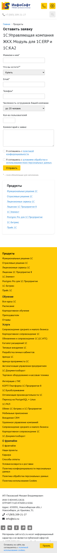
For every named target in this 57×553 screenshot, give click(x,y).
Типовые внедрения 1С (14, 347)
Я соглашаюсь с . (20, 152)
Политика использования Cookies (19, 480)
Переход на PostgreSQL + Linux (19, 399)
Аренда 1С (7, 356)
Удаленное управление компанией (20, 422)
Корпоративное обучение (15, 310)
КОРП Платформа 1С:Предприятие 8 (21, 385)
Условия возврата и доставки (17, 463)
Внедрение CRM (10, 417)
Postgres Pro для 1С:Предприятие (25, 217)
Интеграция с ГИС (11, 381)
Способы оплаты (11, 459)
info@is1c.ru (12, 518)
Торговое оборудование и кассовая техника (25, 375)
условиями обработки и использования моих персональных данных (29, 161)
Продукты (8, 253)
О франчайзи (9, 445)
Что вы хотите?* (11, 66)
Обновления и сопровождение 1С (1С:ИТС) (24, 338)
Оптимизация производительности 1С (22, 394)
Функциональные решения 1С (22, 191)
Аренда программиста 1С (15, 361)
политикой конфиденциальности (20, 152)
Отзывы (6, 319)
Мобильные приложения (15, 413)
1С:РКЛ (6, 403)
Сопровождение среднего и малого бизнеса (25, 329)
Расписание (8, 306)
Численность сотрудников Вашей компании (25, 102)
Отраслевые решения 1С (20, 196)
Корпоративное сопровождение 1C (21, 333)
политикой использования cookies (16, 548)
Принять (46, 545)
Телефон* (8, 90)
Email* (6, 79)
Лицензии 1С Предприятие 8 (22, 206)
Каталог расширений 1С (14, 343)
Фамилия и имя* (11, 55)
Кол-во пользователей (15, 115)
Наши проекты (9, 450)
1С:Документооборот (13, 370)
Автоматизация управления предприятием (24, 365)
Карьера (6, 454)
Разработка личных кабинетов (18, 352)
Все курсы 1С (9, 301)
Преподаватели (10, 315)
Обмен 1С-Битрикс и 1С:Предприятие (22, 408)
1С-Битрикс (13, 222)
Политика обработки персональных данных (25, 476)
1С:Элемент (13, 211)
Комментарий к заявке (14, 126)
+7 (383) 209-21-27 (15, 14)
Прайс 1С (12, 227)
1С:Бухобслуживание (13, 390)
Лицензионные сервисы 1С (21, 201)
